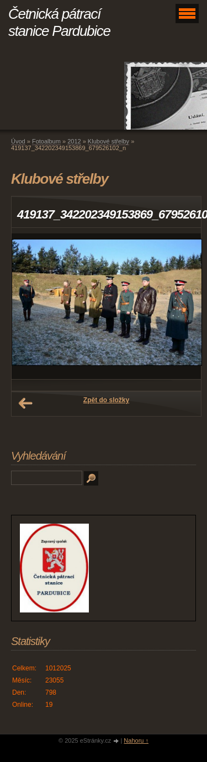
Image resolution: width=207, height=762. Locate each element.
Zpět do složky (106, 400)
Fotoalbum (46, 141)
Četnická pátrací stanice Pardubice (59, 22)
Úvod (18, 141)
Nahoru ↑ (136, 740)
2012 (74, 141)
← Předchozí (25, 403)
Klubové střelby (108, 141)
